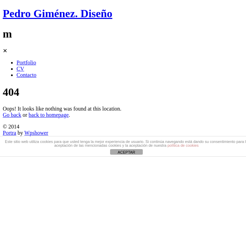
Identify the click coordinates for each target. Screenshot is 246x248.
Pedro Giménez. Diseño (57, 13)
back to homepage (48, 115)
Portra (9, 133)
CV (20, 69)
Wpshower (36, 133)
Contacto (26, 75)
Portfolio (26, 62)
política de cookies (183, 145)
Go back (12, 115)
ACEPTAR (126, 152)
